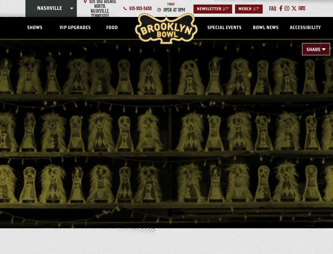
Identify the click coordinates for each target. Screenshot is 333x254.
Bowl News (265, 27)
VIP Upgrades (75, 27)
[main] (166, 125)
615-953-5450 (140, 8)
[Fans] (302, 8)
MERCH (248, 9)
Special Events (224, 27)
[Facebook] (281, 8)
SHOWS (34, 27)
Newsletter (213, 9)
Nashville (49, 8)
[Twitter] (294, 8)
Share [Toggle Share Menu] (313, 49)
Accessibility (305, 27)
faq (272, 8)
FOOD (112, 27)
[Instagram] (287, 8)
